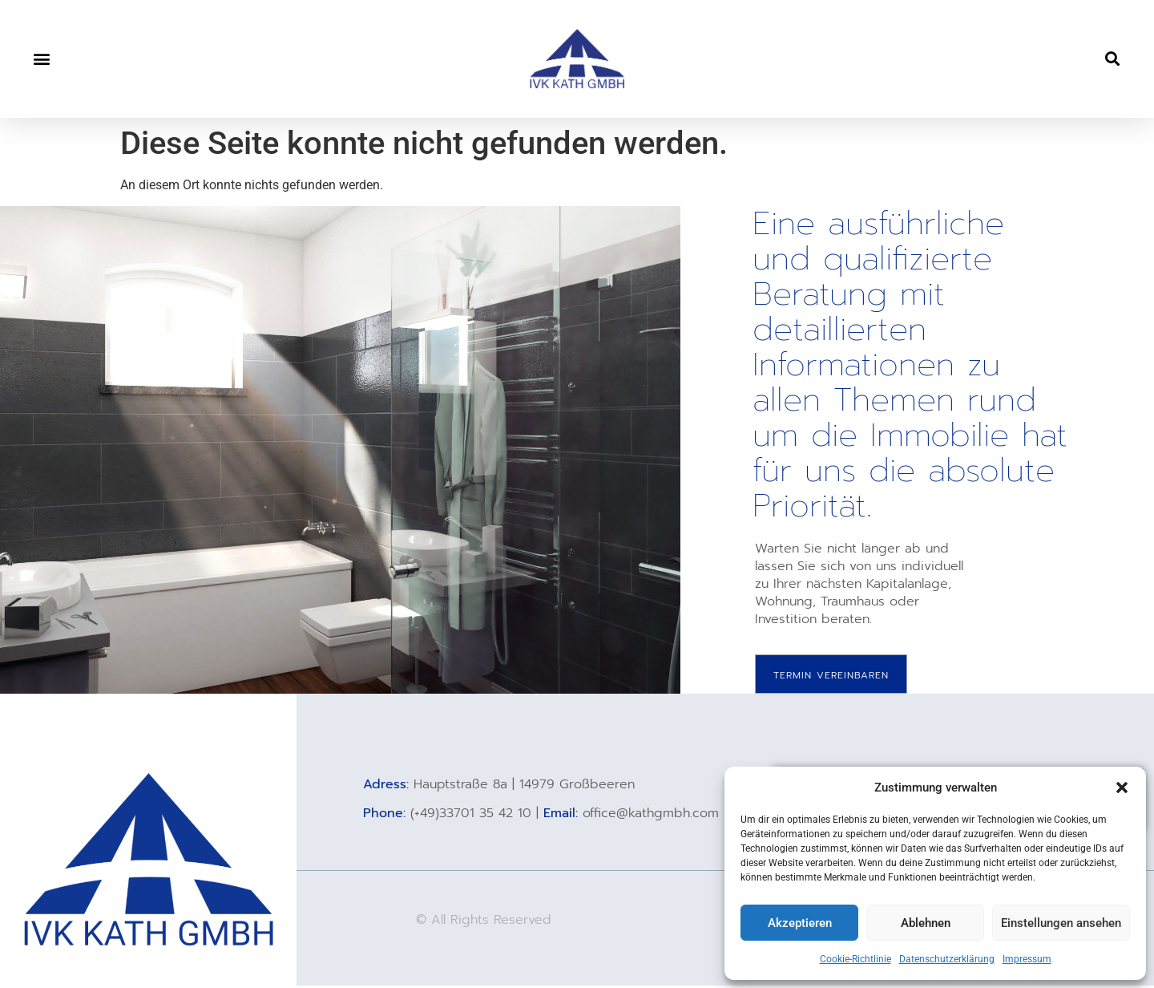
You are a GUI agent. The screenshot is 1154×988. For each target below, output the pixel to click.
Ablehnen (925, 923)
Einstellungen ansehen (1061, 923)
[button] (1122, 787)
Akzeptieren (800, 923)
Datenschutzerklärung (947, 959)
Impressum (1027, 959)
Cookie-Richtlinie (855, 959)
